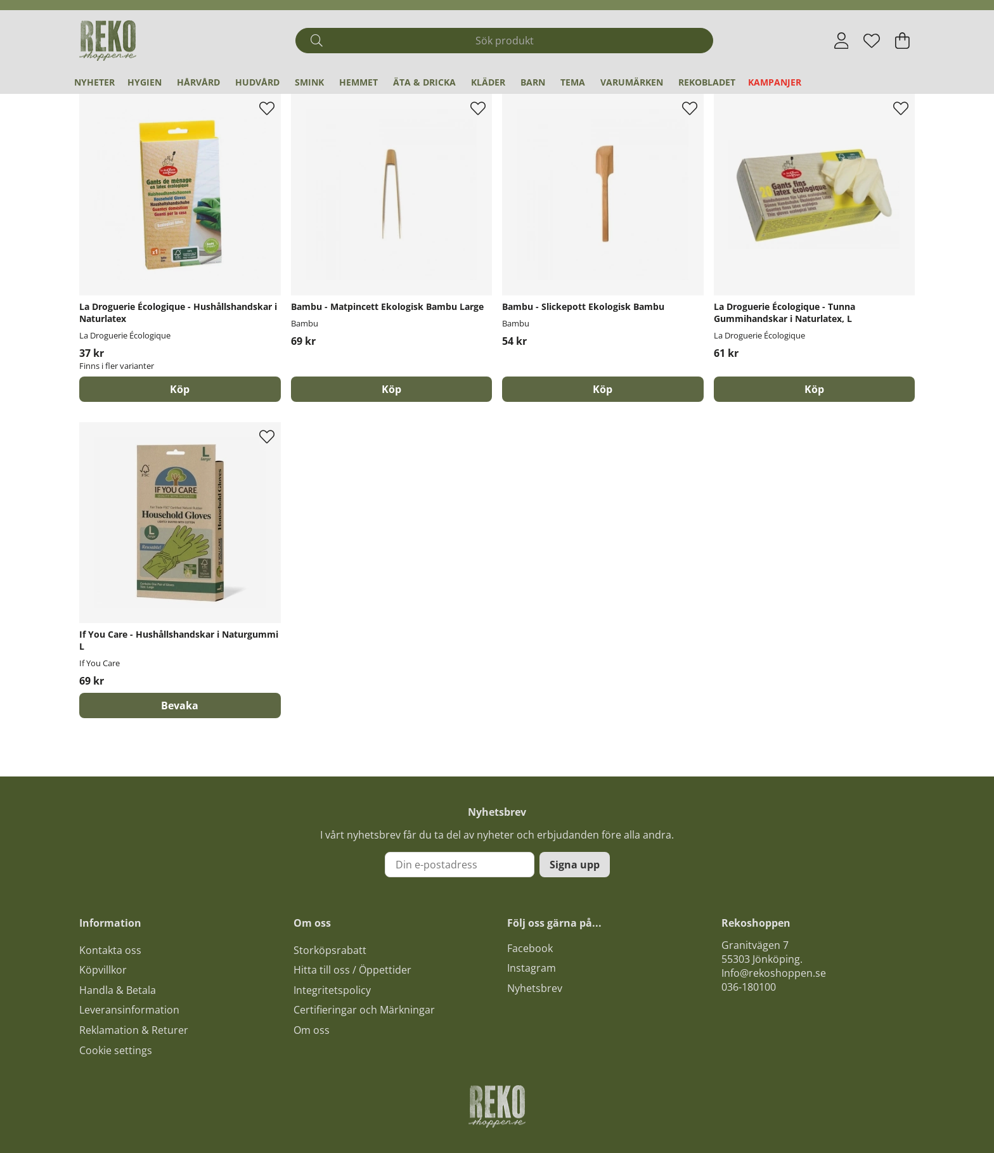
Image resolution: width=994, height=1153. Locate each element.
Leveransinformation (129, 1010)
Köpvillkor (103, 970)
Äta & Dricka (424, 82)
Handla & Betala (117, 990)
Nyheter (94, 82)
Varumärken (631, 82)
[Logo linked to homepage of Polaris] (107, 40)
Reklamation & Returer (133, 1030)
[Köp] (392, 389)
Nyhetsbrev (534, 988)
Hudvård (257, 82)
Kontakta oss (110, 950)
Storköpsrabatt (330, 950)
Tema (572, 82)
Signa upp (575, 865)
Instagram (531, 968)
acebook (532, 948)
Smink (309, 82)
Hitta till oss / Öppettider (352, 970)
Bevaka (179, 705)
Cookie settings (115, 1050)
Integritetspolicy (332, 990)
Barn (532, 82)
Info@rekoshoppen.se (773, 973)
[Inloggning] (841, 40)
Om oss (312, 1030)
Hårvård (198, 82)
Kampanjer (774, 82)
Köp (180, 389)
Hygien (144, 82)
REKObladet (706, 82)
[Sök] (504, 40)
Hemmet (358, 82)
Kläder (488, 82)
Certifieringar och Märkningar (364, 1010)
